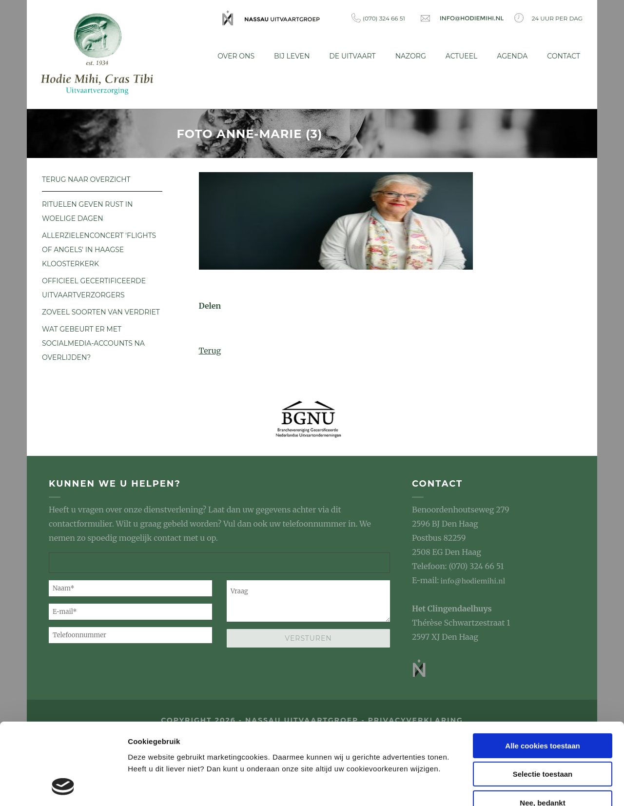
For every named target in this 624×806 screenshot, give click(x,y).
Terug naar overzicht (86, 177)
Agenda (512, 56)
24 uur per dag (548, 17)
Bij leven (292, 56)
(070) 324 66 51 (378, 17)
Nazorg (410, 56)
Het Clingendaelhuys (452, 606)
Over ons (235, 56)
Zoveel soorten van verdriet (101, 309)
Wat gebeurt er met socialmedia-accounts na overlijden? (93, 340)
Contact (563, 56)
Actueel (462, 56)
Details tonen (151, 787)
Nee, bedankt (542, 729)
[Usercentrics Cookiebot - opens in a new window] (63, 787)
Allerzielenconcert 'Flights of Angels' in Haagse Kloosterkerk (99, 247)
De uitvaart (352, 56)
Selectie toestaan (543, 701)
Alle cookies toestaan (542, 672)
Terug (210, 348)
